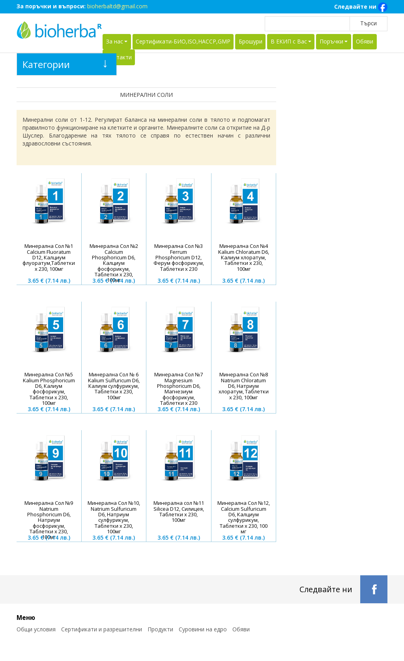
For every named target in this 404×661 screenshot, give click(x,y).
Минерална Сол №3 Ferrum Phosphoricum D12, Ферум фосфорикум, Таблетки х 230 (178, 257)
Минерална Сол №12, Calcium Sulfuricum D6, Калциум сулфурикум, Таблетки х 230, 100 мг (243, 516)
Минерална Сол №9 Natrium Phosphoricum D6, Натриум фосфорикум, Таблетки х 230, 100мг (48, 519)
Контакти (119, 57)
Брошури (250, 41)
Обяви (364, 41)
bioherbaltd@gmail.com (117, 6)
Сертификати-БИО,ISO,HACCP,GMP (183, 41)
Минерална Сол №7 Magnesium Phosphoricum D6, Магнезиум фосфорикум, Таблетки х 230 (178, 388)
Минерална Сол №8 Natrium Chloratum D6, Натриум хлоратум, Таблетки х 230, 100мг (244, 385)
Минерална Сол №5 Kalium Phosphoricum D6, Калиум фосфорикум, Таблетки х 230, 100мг (49, 388)
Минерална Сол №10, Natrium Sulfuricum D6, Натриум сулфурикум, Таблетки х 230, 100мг (114, 516)
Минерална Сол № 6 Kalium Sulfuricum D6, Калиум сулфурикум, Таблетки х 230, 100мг (114, 385)
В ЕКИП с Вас (289, 41)
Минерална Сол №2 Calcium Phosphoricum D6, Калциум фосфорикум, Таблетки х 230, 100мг (114, 262)
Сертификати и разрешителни (101, 629)
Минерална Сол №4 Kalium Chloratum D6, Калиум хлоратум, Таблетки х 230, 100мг (243, 257)
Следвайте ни (360, 7)
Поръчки (331, 41)
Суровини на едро (203, 629)
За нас (114, 41)
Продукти (160, 629)
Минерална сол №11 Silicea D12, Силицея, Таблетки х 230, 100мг (178, 511)
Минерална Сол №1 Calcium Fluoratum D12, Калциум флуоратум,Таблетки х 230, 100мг (48, 257)
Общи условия (36, 629)
